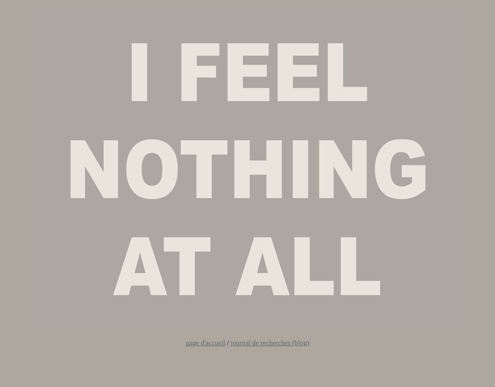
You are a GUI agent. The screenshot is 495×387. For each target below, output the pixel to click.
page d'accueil (205, 343)
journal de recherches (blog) (270, 343)
